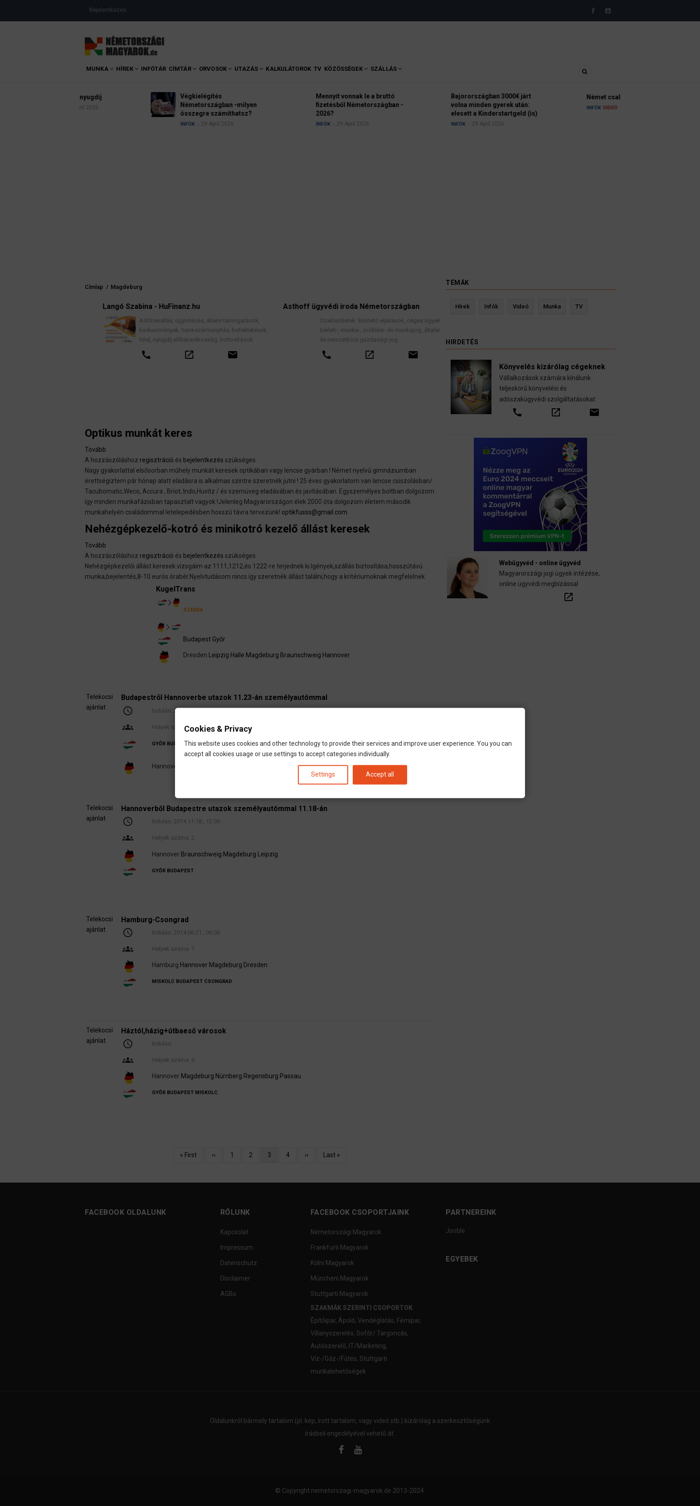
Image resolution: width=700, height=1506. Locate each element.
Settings (323, 774)
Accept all (380, 774)
